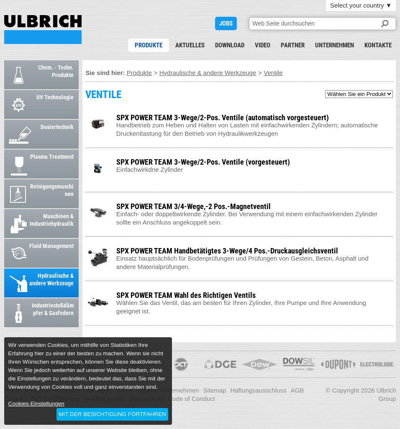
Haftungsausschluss (258, 390)
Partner (293, 45)
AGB (297, 390)
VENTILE (43, 29)
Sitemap (214, 390)
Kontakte (378, 45)
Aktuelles (190, 45)
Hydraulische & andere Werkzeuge (207, 72)
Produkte (148, 45)
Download (229, 45)
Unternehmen (334, 45)
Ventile (273, 72)
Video (262, 45)
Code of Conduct (191, 398)
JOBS (226, 23)
